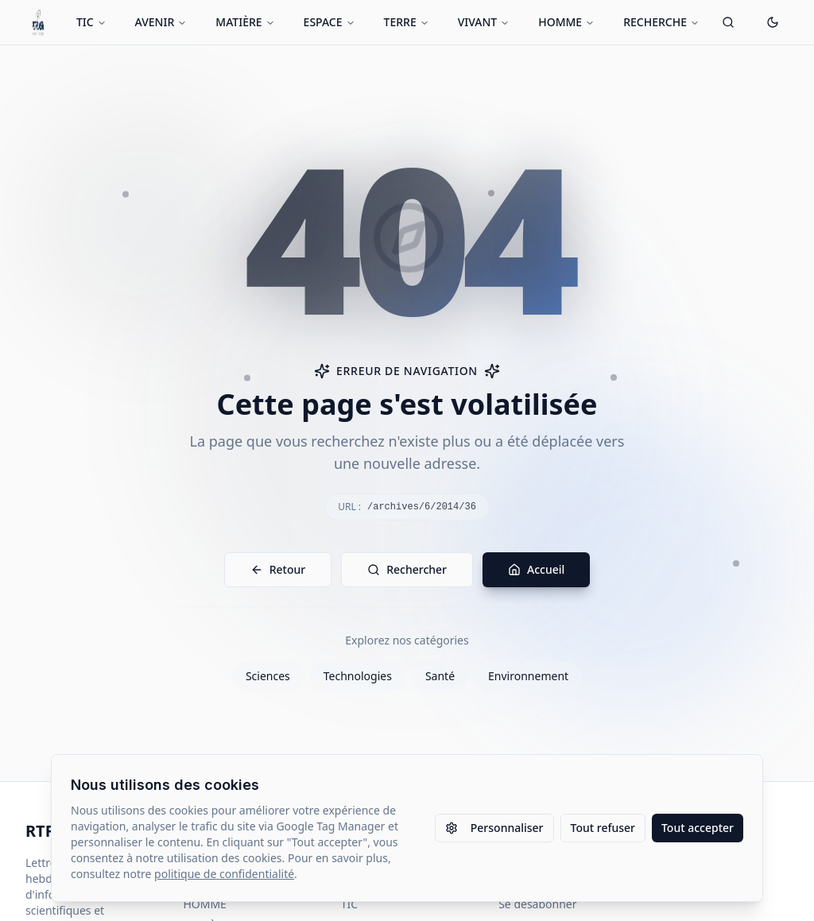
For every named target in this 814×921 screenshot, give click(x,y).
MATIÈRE (244, 21)
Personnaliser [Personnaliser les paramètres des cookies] (494, 827)
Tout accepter (697, 827)
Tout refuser (603, 827)
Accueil (536, 569)
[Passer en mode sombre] (773, 22)
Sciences (268, 675)
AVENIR (161, 21)
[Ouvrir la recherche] (728, 22)
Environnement (528, 675)
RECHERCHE (661, 21)
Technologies (358, 675)
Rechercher (407, 569)
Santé (440, 675)
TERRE (406, 21)
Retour (278, 569)
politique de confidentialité (224, 873)
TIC (91, 21)
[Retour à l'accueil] (38, 22)
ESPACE (329, 21)
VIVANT (484, 21)
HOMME (566, 21)
